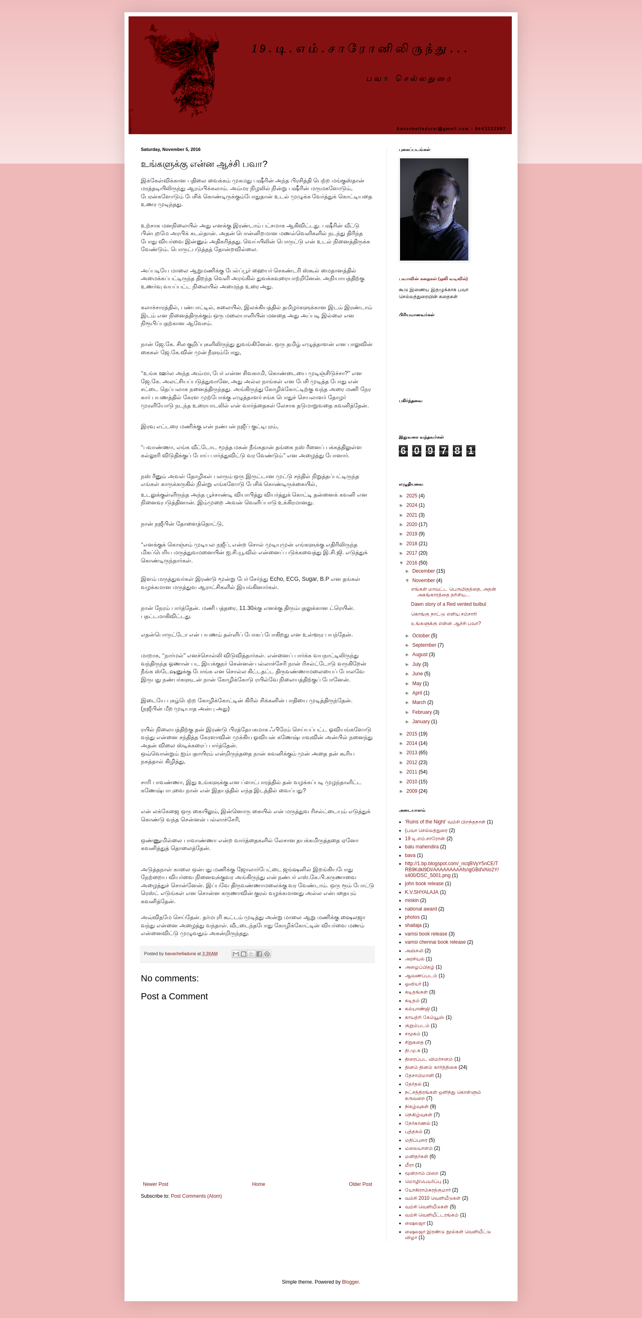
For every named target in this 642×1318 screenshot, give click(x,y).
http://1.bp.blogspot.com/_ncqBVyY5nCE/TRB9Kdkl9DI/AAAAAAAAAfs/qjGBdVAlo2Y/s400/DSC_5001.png (452, 869)
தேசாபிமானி (419, 1075)
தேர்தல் (413, 1084)
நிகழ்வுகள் (417, 1106)
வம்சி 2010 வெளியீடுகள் (433, 1198)
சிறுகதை (414, 1042)
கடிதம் (412, 1000)
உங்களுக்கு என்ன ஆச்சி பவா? (446, 623)
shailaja (413, 925)
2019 (413, 534)
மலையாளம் (419, 1148)
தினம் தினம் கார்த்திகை (431, 1067)
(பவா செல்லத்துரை (426, 830)
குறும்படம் (417, 1025)
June (418, 674)
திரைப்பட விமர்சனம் (429, 1059)
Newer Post (155, 1184)
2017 (413, 553)
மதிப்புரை (416, 1140)
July (417, 664)
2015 (413, 734)
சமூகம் (412, 1034)
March (419, 702)
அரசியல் (415, 959)
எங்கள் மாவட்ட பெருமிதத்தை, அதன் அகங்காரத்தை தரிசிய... (453, 592)
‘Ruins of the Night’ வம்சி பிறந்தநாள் (445, 822)
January (421, 721)
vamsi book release (426, 934)
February (422, 712)
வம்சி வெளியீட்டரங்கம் (432, 1215)
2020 (413, 524)
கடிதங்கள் (416, 992)
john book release (424, 883)
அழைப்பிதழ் (419, 967)
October (421, 636)
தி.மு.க (412, 1050)
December (424, 571)
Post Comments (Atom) (196, 1196)
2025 (413, 496)
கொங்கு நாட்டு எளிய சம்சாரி (444, 614)
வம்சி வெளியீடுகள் (426, 1207)
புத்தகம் (414, 1131)
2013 (413, 753)
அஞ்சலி (414, 951)
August (420, 654)
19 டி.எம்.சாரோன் (425, 838)
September (425, 645)
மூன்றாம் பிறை (422, 1173)
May (417, 683)
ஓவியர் (413, 984)
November (424, 580)
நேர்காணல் (417, 1123)
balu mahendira (422, 847)
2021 (413, 515)
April (417, 693)
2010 (413, 782)
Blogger (350, 1282)
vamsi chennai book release (435, 942)
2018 (413, 544)
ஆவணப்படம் (421, 975)
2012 (413, 762)
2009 (413, 791)
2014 (413, 743)
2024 (413, 505)
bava (410, 855)
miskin (412, 900)
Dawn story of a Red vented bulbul (448, 604)
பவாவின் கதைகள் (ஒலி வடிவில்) (433, 278)
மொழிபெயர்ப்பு (423, 1181)
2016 (413, 563)
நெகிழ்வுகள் (418, 1115)
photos (412, 917)
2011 (413, 772)
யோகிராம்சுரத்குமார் (428, 1190)
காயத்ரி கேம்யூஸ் (424, 1017)
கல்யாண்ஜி (417, 1009)
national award (421, 909)
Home (258, 1184)
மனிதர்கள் (416, 1156)
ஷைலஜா (415, 1223)
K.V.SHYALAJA (422, 892)
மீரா (409, 1165)
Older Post (360, 1184)
